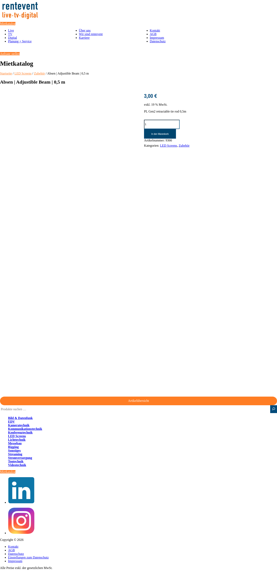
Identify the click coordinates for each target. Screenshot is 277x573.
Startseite (6, 73)
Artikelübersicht (138, 400)
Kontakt (155, 30)
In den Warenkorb (160, 134)
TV (10, 34)
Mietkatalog (7, 23)
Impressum (157, 37)
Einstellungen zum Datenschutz (28, 557)
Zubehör (39, 73)
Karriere (84, 37)
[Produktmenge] (162, 124)
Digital (12, 37)
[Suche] (273, 409)
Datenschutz (158, 41)
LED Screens (23, 73)
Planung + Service (20, 41)
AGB (153, 34)
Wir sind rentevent (91, 34)
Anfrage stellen (10, 53)
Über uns (85, 30)
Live (11, 30)
